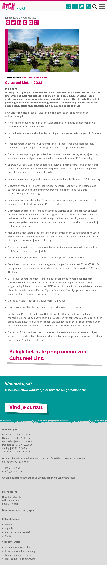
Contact (9, 536)
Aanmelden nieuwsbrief (17, 532)
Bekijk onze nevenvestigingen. (18, 510)
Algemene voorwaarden (17, 547)
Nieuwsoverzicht (34, 77)
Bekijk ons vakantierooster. (60, 477)
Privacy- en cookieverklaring (20, 551)
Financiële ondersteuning (18, 555)
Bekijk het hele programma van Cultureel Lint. (47, 355)
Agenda (9, 528)
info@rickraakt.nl (14, 471)
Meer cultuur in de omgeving (20, 558)
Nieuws (9, 524)
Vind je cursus (26, 407)
